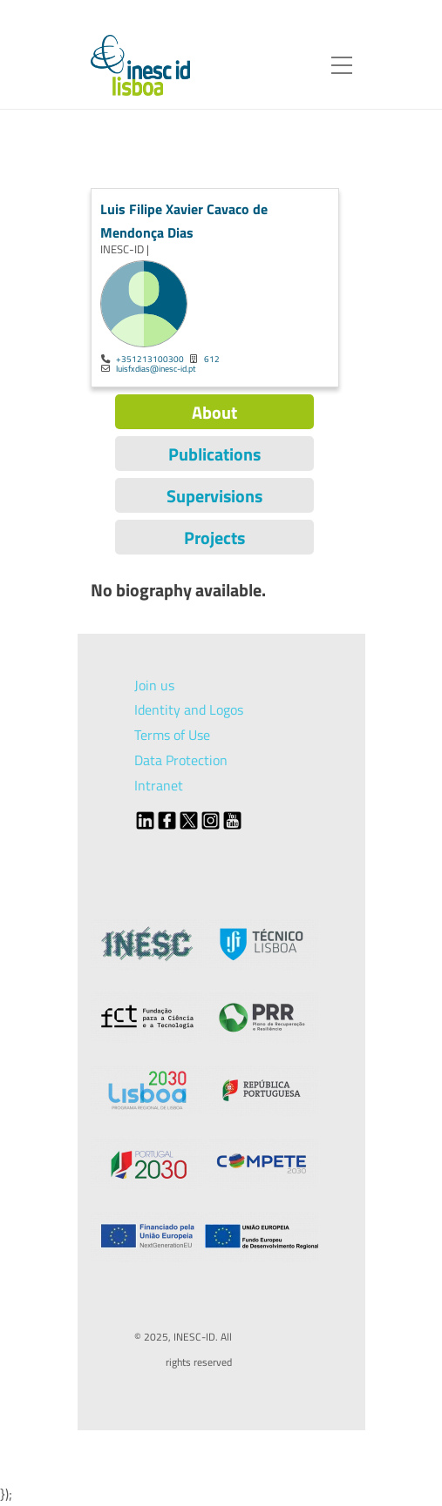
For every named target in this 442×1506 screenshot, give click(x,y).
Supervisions (214, 495)
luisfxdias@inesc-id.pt (156, 368)
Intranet (158, 785)
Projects (214, 537)
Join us (154, 685)
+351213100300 (150, 359)
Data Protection (181, 760)
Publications (214, 453)
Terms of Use (172, 734)
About (214, 412)
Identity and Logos (188, 709)
